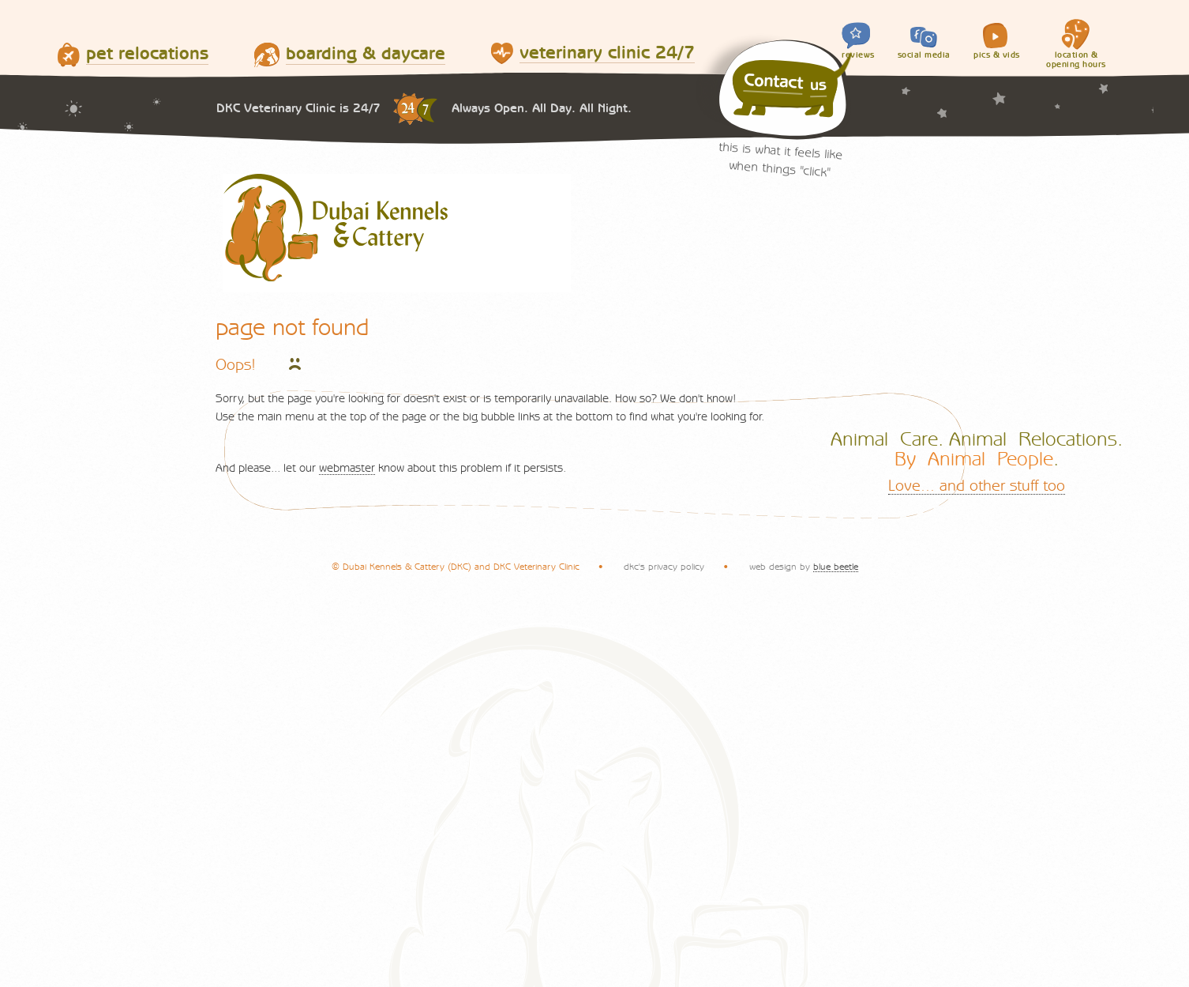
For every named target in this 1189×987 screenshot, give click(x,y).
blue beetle (835, 566)
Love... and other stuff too (976, 486)
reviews (858, 55)
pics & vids (996, 55)
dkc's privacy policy (664, 566)
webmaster (347, 468)
